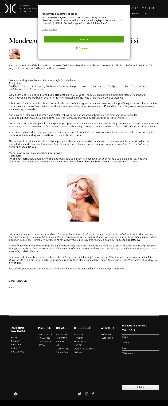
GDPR (45, 29)
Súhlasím (84, 39)
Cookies (53, 29)
